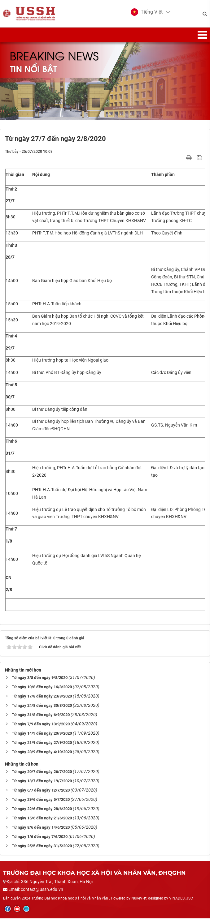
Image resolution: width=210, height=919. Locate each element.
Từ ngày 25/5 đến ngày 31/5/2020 (42, 846)
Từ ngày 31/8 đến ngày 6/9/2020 (41, 715)
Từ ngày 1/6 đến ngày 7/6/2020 (40, 837)
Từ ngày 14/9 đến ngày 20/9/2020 (42, 734)
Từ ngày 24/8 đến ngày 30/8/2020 (42, 706)
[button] (146, 12)
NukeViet (139, 899)
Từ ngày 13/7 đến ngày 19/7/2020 (42, 781)
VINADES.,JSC (181, 899)
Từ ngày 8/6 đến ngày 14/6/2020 (41, 828)
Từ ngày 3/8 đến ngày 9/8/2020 (40, 678)
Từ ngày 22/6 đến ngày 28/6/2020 (42, 809)
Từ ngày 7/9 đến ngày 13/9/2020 (41, 724)
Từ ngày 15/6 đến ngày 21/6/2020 (42, 818)
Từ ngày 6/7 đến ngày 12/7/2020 (41, 790)
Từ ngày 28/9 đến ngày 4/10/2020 (42, 752)
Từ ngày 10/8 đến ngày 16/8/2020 (42, 687)
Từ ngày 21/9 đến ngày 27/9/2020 (42, 743)
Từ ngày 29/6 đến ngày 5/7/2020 (41, 800)
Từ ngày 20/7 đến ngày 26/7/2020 (42, 772)
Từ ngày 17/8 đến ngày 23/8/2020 (42, 696)
